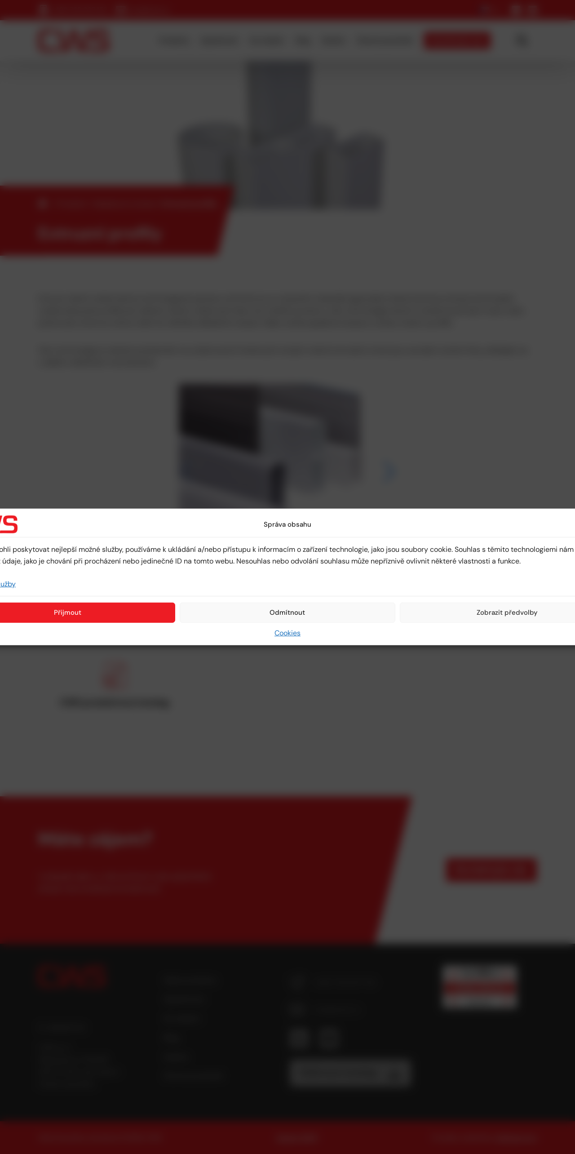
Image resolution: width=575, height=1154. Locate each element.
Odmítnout (287, 612)
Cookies (287, 633)
